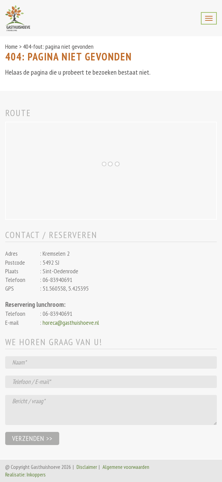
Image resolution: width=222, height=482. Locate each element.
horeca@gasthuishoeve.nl (71, 323)
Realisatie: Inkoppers (25, 474)
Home (11, 46)
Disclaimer (87, 466)
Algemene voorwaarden (126, 466)
